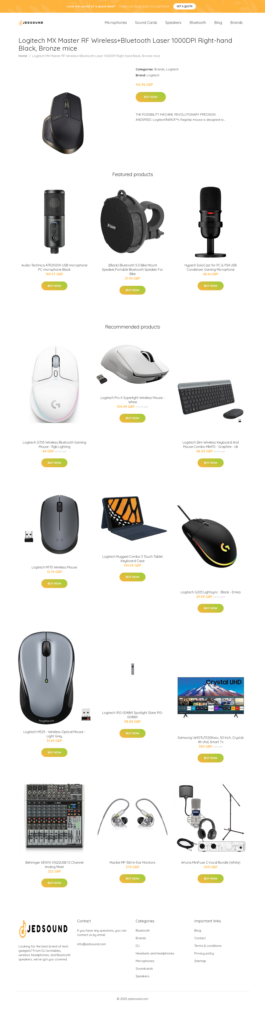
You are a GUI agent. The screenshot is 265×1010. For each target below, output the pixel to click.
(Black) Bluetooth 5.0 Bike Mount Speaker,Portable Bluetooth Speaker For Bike (132, 273)
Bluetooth (198, 24)
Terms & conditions (208, 950)
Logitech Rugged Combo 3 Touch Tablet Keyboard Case (132, 563)
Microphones (116, 24)
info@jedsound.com (91, 948)
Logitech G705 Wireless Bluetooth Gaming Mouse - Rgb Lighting (54, 448)
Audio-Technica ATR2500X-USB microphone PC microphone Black (54, 271)
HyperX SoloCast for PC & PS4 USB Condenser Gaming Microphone (211, 271)
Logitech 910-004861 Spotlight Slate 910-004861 (132, 719)
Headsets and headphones (155, 957)
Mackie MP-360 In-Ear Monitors (132, 867)
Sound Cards (146, 24)
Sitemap (200, 965)
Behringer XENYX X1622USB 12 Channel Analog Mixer (54, 869)
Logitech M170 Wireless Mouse (54, 571)
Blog (218, 24)
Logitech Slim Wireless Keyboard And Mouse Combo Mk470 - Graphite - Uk (211, 448)
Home (23, 60)
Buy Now (150, 101)
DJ (138, 950)
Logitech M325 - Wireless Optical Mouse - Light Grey (54, 738)
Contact (200, 942)
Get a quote (185, 6)
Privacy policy (204, 957)
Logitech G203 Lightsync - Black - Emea (211, 596)
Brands (236, 24)
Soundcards (144, 973)
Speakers (173, 24)
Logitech (172, 73)
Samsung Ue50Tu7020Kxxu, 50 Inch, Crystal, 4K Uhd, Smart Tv (211, 744)
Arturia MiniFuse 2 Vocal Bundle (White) (210, 867)
